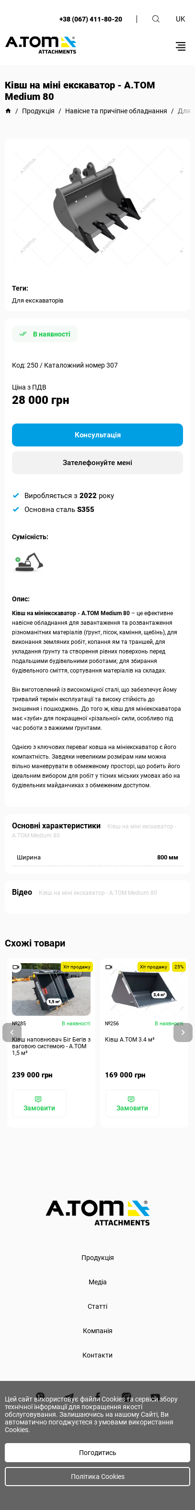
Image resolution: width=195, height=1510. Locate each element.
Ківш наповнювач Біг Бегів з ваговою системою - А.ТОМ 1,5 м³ (51, 1046)
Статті (97, 1306)
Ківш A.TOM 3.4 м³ (129, 1039)
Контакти (97, 1355)
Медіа (98, 1282)
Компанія (98, 1331)
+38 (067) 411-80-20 (90, 19)
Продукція (97, 1257)
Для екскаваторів (37, 300)
